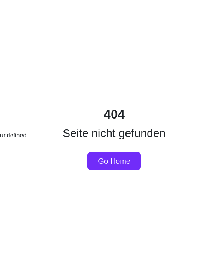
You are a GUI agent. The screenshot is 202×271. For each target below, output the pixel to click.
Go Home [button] (114, 161)
